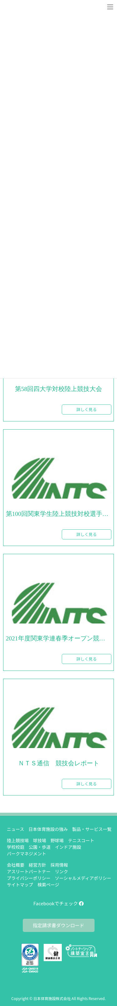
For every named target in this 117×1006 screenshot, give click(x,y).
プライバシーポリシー (29, 878)
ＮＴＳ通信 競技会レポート (58, 763)
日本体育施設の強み (48, 829)
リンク (61, 871)
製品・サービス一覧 (91, 829)
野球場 (57, 840)
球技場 (39, 840)
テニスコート (81, 840)
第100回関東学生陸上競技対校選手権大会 (58, 514)
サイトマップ (20, 884)
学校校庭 (15, 847)
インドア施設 (68, 847)
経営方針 (37, 865)
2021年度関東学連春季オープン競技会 (58, 638)
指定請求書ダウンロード (58, 925)
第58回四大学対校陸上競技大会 (58, 389)
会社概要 (15, 865)
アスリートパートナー (29, 871)
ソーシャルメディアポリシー (83, 878)
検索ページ (48, 884)
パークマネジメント (26, 853)
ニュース (15, 829)
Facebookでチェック (58, 903)
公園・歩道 (40, 847)
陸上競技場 (18, 840)
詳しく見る (86, 409)
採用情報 (59, 865)
